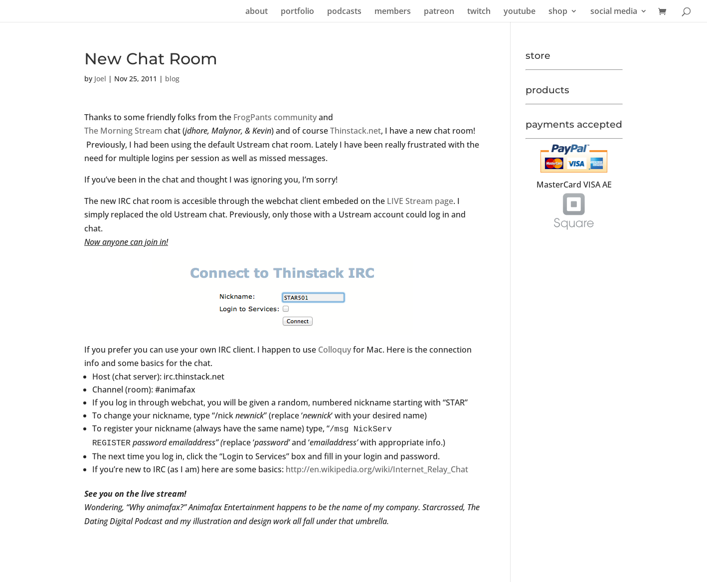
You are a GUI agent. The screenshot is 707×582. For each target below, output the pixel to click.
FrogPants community (275, 117)
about (256, 11)
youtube (519, 11)
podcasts (344, 11)
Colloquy (334, 349)
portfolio (297, 11)
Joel (100, 78)
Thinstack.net (355, 130)
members (392, 11)
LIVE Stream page (419, 200)
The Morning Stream (123, 130)
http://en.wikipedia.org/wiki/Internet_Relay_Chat (376, 469)
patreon (439, 11)
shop (557, 11)
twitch (479, 11)
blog (172, 78)
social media (613, 11)
